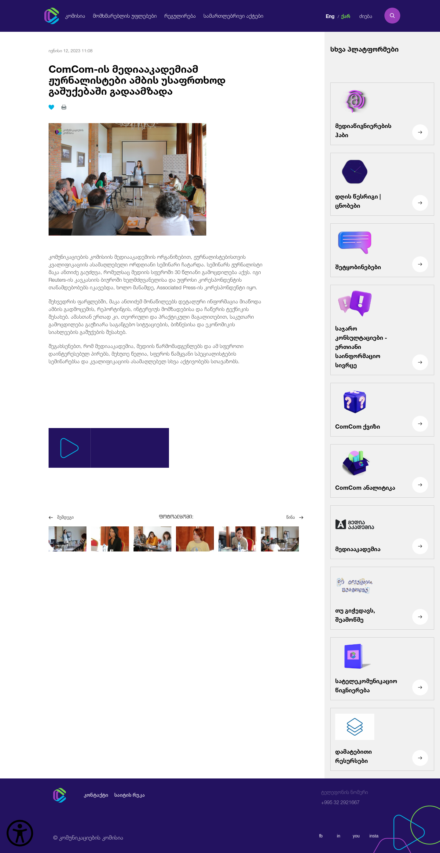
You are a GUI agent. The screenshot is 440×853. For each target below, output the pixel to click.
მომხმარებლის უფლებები (125, 15)
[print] (63, 107)
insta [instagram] (374, 835)
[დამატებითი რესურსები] (382, 739)
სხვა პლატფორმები (364, 48)
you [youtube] (356, 835)
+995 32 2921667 (344, 797)
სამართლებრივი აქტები (233, 15)
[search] (392, 16)
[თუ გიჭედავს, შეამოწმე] (382, 598)
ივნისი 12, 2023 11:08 (71, 50)
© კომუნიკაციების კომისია (88, 837)
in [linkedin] (338, 835)
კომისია (75, 15)
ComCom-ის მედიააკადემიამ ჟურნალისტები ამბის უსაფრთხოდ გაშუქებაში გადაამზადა (137, 78)
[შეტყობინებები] (382, 250)
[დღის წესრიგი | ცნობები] (382, 184)
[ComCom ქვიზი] (382, 410)
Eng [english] (330, 15)
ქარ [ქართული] (345, 15)
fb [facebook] (321, 835)
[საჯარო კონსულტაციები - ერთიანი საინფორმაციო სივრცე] (382, 330)
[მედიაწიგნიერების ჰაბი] (382, 113)
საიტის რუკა (129, 795)
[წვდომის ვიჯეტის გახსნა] (20, 833)
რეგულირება (180, 15)
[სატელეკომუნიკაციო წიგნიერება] (382, 668)
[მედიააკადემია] (382, 532)
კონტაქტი (96, 795)
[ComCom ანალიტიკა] (382, 471)
